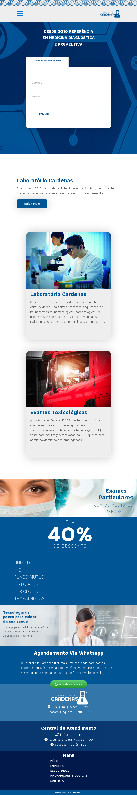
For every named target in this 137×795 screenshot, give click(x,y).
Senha (36, 96)
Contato (50, 780)
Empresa (49, 765)
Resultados (52, 770)
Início (47, 760)
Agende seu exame (68, 683)
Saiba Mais (32, 203)
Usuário (37, 83)
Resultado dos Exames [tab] (48, 60)
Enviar (44, 114)
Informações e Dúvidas (61, 775)
